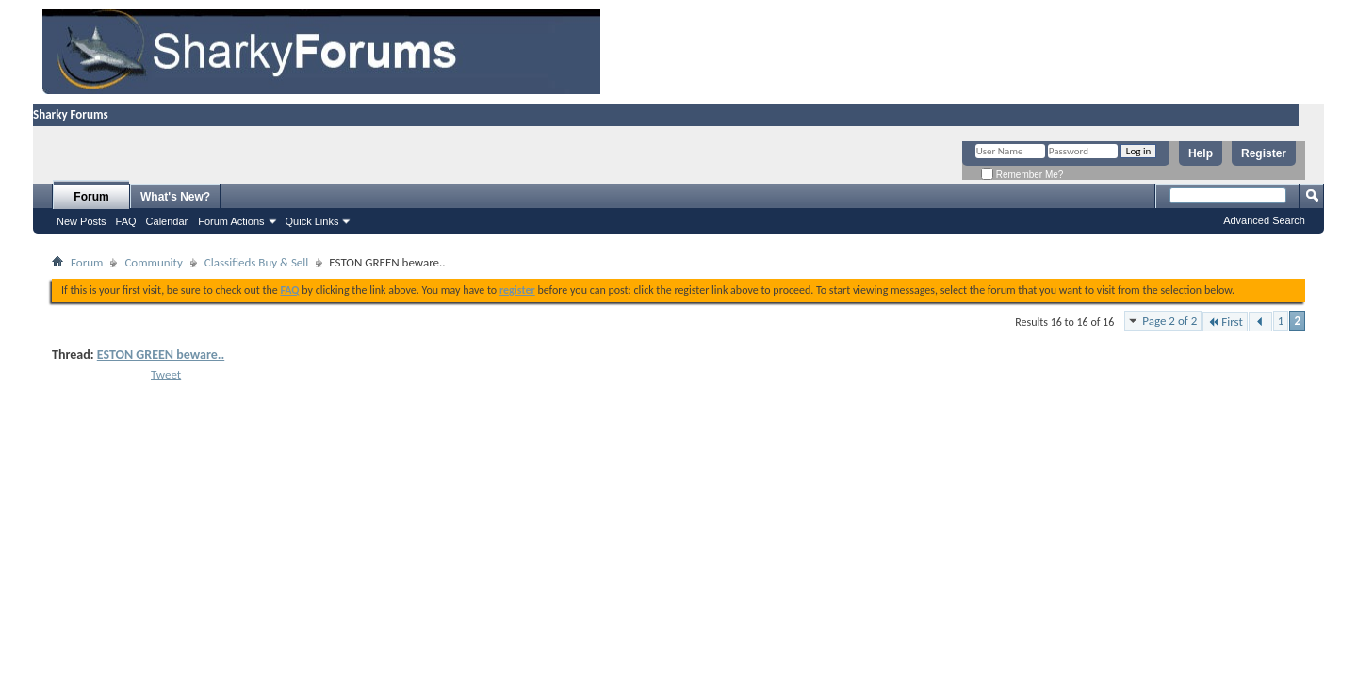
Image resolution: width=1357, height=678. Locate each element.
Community (153, 262)
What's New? (175, 196)
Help (1200, 153)
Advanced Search (1264, 220)
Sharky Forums (70, 114)
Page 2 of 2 (1169, 321)
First (1225, 322)
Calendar (167, 221)
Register (1263, 153)
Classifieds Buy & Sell (256, 262)
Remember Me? (1022, 175)
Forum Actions (231, 221)
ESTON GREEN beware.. (160, 355)
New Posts (81, 221)
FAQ (126, 221)
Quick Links (312, 221)
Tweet (166, 374)
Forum (91, 196)
